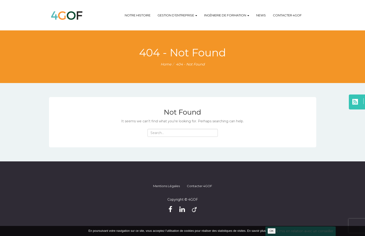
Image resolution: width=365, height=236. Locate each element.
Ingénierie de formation (226, 15)
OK (272, 230)
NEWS (261, 15)
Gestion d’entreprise (177, 15)
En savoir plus (256, 230)
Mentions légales (166, 186)
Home (166, 64)
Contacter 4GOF (287, 15)
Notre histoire (138, 15)
